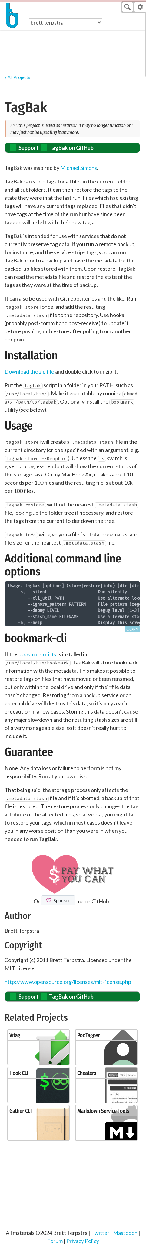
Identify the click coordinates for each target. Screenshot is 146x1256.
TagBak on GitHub (71, 147)
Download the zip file (29, 371)
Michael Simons (78, 167)
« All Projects (17, 77)
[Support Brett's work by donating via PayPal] (73, 874)
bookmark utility (37, 654)
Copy (132, 629)
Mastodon (125, 1232)
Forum (55, 1241)
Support (28, 147)
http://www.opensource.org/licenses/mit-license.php (68, 981)
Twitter (100, 1232)
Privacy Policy (82, 1241)
